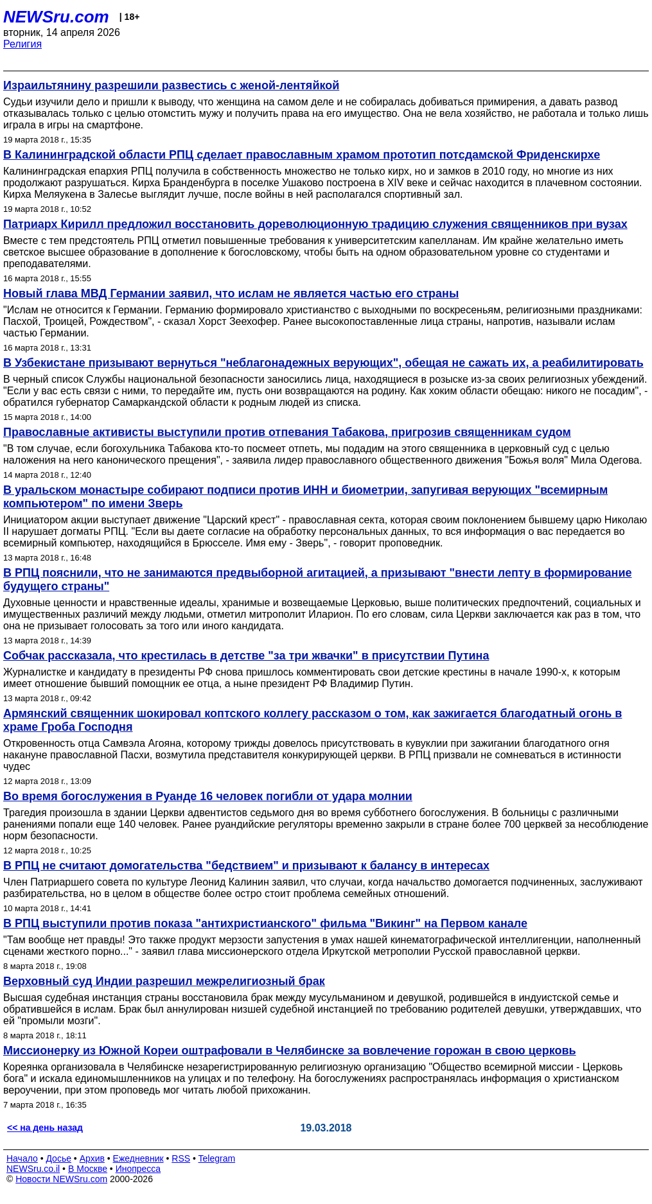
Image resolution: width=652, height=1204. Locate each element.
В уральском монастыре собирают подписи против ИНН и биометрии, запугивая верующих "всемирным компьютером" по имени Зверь (305, 497)
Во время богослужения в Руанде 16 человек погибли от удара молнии (207, 796)
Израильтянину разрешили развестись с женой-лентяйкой (171, 85)
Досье (58, 1158)
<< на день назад (45, 1127)
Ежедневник (138, 1158)
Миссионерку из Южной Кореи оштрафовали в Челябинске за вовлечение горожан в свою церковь (289, 1050)
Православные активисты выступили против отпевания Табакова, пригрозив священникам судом (287, 432)
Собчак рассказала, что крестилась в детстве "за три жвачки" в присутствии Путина (246, 655)
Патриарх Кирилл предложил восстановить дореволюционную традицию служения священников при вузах (315, 224)
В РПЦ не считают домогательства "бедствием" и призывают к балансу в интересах (246, 865)
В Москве (87, 1169)
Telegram (217, 1158)
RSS (181, 1158)
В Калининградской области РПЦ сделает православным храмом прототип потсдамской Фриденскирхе (301, 154)
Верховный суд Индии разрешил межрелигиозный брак (164, 981)
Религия (22, 44)
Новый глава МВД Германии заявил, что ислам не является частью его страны (231, 293)
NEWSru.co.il (33, 1169)
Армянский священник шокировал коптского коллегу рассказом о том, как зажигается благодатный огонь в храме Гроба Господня (312, 720)
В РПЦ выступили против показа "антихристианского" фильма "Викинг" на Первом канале (265, 923)
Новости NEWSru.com (61, 1179)
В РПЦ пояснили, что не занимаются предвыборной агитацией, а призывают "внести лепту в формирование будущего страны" (317, 579)
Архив (92, 1158)
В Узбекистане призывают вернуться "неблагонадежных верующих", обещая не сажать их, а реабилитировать (323, 362)
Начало (22, 1158)
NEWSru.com (56, 16)
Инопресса (138, 1169)
